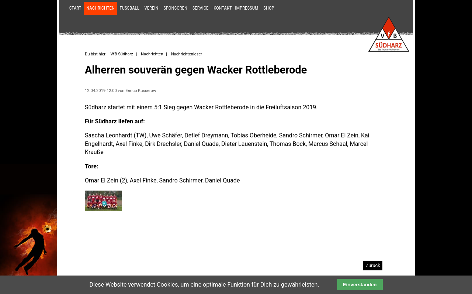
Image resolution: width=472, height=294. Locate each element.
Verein (152, 8)
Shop (268, 8)
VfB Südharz (121, 54)
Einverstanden (360, 284)
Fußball (129, 8)
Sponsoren (175, 8)
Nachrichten (100, 8)
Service (200, 8)
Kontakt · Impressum (236, 8)
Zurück (373, 265)
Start (75, 8)
